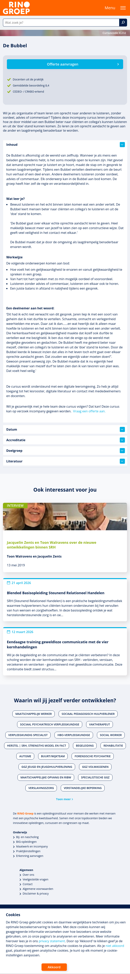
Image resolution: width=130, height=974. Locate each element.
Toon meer (63, 799)
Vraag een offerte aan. (89, 411)
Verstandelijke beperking (83, 788)
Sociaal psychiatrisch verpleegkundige (49, 724)
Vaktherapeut (99, 724)
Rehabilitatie (113, 745)
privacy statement (52, 941)
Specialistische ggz (95, 777)
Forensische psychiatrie (93, 756)
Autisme (25, 756)
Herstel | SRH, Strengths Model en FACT (36, 745)
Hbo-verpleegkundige (73, 735)
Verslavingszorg (41, 788)
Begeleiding (85, 745)
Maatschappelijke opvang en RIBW (45, 777)
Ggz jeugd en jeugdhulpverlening (46, 767)
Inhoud (65, 144)
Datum (65, 429)
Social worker (111, 735)
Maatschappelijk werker (33, 714)
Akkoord (54, 967)
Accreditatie (65, 440)
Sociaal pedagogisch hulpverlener (88, 714)
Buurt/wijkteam (53, 756)
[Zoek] (123, 22)
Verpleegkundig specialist (28, 735)
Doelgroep (65, 450)
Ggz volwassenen (95, 767)
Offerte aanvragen (62, 64)
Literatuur (65, 461)
